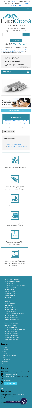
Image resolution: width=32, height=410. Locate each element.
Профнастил (8, 301)
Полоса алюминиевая (11, 333)
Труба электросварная (12, 279)
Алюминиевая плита (14, 144)
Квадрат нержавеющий (12, 317)
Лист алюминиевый (10, 325)
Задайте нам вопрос (16, 110)
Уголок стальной (10, 295)
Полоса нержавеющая (12, 319)
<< (8, 128)
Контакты (5, 362)
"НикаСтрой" (20, 395)
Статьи (4, 357)
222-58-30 (16, 44)
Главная (4, 347)
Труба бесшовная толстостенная (15, 285)
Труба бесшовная (10, 283)
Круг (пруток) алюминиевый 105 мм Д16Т (16, 123)
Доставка (5, 353)
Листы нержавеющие (11, 309)
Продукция (5, 349)
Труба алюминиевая (11, 327)
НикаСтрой (4, 49)
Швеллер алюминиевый (12, 337)
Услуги (4, 351)
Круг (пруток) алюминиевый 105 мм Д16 (16, 120)
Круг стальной (9, 305)
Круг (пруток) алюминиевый (17, 51)
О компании (6, 360)
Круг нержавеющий (11, 315)
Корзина (18, 5)
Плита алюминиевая (11, 331)
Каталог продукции (12, 49)
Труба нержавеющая (11, 311)
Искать (26, 34)
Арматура (8, 297)
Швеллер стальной (10, 293)
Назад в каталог (8, 131)
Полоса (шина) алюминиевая (17, 146)
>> (23, 128)
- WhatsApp (5, 380)
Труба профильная (10, 287)
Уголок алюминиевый (11, 335)
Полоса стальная (10, 303)
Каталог (4, 364)
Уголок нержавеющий (11, 323)
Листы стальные (9, 289)
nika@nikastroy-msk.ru (10, 374)
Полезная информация (9, 355)
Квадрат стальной (10, 307)
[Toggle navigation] (28, 9)
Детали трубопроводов (12, 339)
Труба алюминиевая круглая (17, 142)
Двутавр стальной (10, 291)
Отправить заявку (16, 40)
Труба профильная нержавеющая (15, 313)
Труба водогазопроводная (13, 281)
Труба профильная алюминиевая (15, 329)
